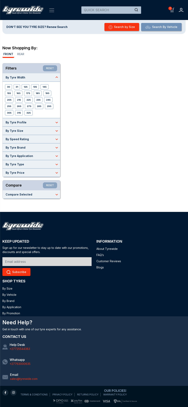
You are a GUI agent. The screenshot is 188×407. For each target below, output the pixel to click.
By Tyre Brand (33, 147)
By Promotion (11, 313)
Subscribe (16, 272)
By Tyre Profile (33, 122)
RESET (50, 68)
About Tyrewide (107, 248)
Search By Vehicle (161, 27)
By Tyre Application (33, 156)
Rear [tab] (20, 54)
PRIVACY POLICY (62, 394)
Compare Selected (33, 194)
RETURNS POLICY (87, 394)
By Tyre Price (33, 172)
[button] (172, 9)
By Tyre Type (33, 164)
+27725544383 (20, 348)
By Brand (8, 301)
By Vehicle (9, 294)
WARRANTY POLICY (115, 394)
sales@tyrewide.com (23, 378)
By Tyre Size (33, 130)
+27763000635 (20, 363)
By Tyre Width (33, 77)
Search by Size (122, 27)
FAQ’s (100, 255)
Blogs (100, 267)
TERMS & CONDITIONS (34, 394)
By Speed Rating (33, 139)
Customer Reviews (108, 261)
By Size (7, 288)
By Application (11, 307)
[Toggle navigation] (52, 10)
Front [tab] (8, 54)
